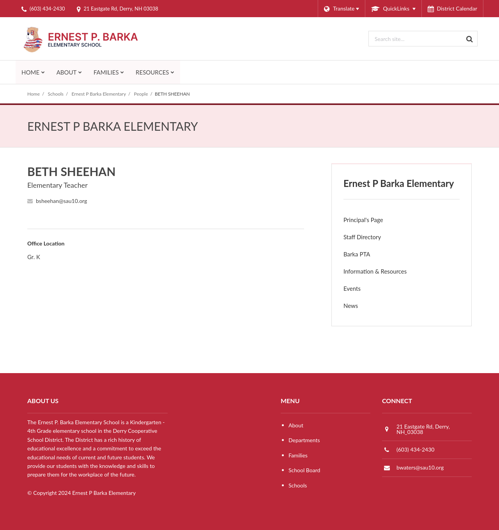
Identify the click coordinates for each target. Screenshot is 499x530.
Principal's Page (363, 219)
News (361, 307)
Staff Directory (362, 236)
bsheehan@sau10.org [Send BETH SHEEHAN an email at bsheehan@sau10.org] (61, 200)
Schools (56, 94)
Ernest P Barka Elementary (99, 94)
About (295, 425)
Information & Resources (375, 271)
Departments (304, 440)
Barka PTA (367, 256)
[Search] (470, 38)
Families (298, 455)
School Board (304, 470)
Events (352, 288)
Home (33, 94)
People (141, 94)
